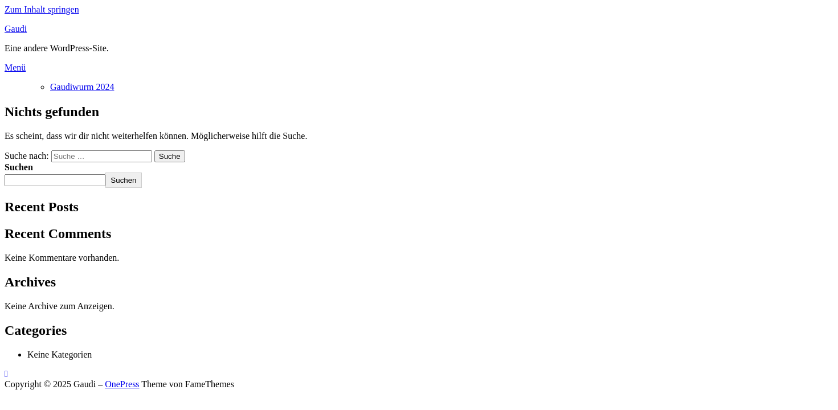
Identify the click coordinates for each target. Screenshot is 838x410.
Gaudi (16, 29)
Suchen (19, 167)
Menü (15, 67)
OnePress (122, 384)
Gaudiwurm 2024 (82, 87)
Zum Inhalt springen (42, 9)
